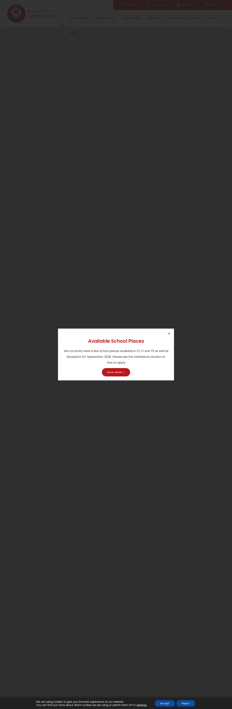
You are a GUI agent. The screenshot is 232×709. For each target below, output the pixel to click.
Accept (164, 703)
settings (141, 705)
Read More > (116, 372)
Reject (186, 703)
